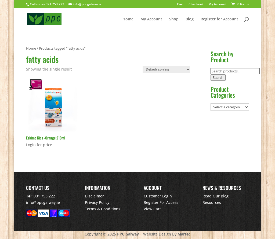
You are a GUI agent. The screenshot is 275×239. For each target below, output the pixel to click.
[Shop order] (166, 69)
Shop (174, 19)
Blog (190, 19)
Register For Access (161, 202)
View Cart (152, 208)
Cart (180, 4)
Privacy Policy (97, 202)
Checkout (196, 4)
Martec (184, 234)
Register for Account (219, 19)
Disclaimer (94, 195)
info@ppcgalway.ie (43, 202)
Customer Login (158, 195)
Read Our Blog (215, 195)
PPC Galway (128, 234)
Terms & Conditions (102, 208)
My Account (217, 4)
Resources (211, 202)
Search (218, 77)
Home (127, 19)
